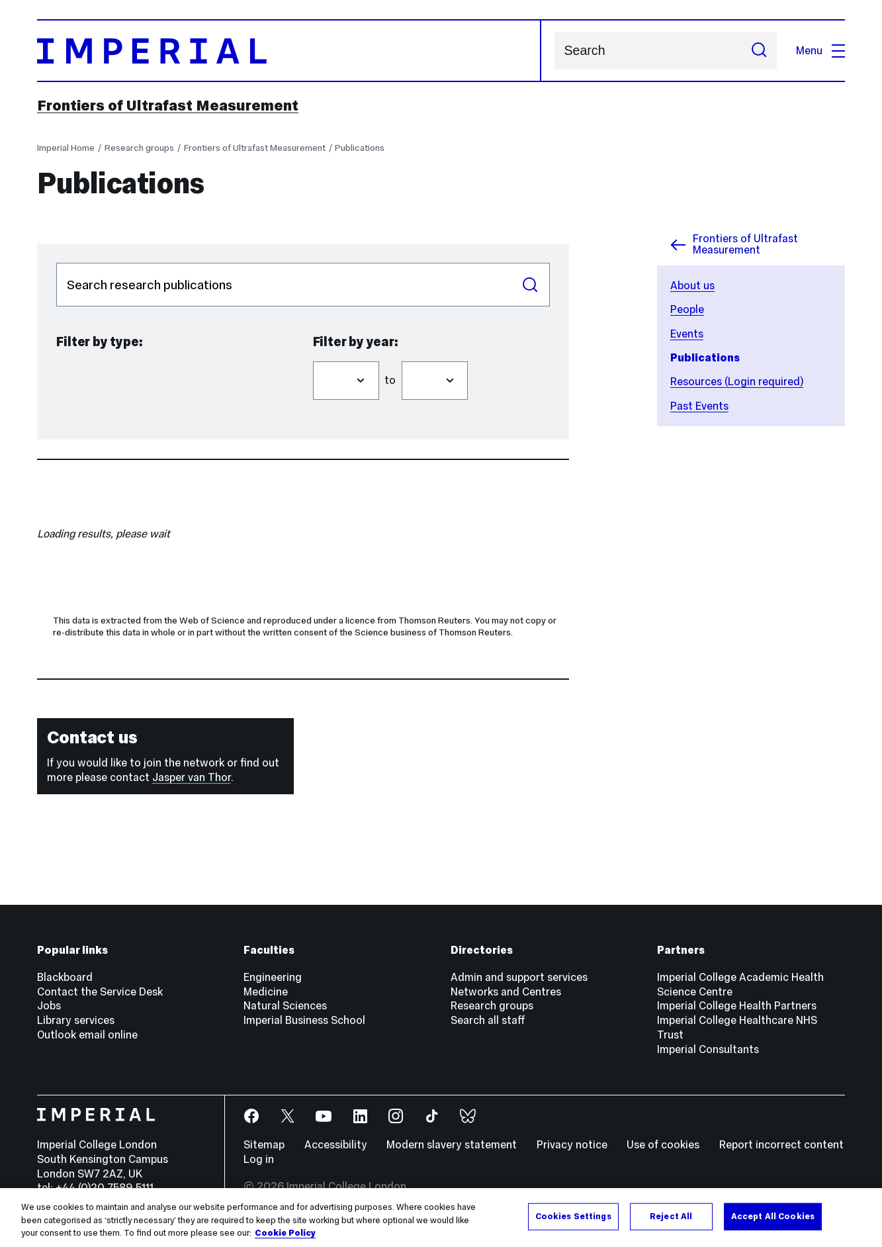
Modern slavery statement (451, 1145)
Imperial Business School (304, 1020)
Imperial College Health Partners (736, 1006)
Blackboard (65, 977)
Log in (258, 1159)
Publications (359, 148)
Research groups (139, 148)
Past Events (699, 406)
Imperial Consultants (708, 1049)
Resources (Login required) (736, 382)
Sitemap (264, 1145)
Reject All (671, 1216)
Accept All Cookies (773, 1216)
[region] (441, 1217)
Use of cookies (663, 1145)
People (687, 309)
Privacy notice (572, 1145)
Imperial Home (66, 148)
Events (686, 334)
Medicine (265, 992)
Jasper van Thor (191, 777)
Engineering (272, 977)
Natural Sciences (285, 1006)
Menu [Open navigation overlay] (820, 51)
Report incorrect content (781, 1145)
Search (530, 284)
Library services (75, 1020)
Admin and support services (519, 977)
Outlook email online (87, 1035)
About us (692, 286)
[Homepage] (289, 50)
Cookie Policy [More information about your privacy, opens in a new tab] (285, 1233)
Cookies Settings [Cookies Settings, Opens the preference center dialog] (573, 1216)
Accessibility (335, 1145)
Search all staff (488, 1020)
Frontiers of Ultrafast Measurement (167, 105)
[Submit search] (758, 50)
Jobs (49, 1006)
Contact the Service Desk (100, 992)
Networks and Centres (506, 992)
